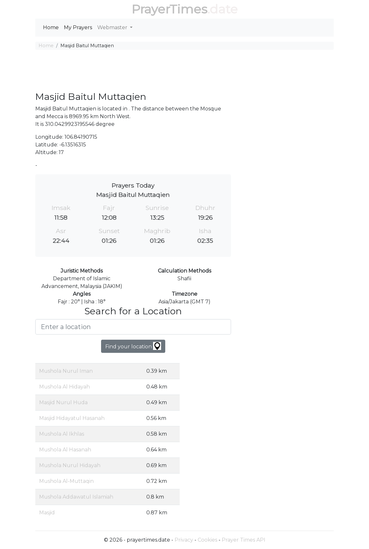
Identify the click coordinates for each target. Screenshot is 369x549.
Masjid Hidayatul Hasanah (72, 418)
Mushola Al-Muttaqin (66, 481)
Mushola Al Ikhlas (61, 434)
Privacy (184, 540)
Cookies (207, 540)
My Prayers (78, 27)
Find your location (133, 346)
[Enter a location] (133, 327)
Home (51, 27)
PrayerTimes (169, 9)
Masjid (47, 513)
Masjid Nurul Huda (63, 402)
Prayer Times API (243, 540)
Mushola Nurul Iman (66, 371)
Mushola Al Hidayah (64, 387)
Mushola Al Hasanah (65, 450)
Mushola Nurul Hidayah (69, 465)
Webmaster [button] (113, 27)
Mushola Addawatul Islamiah (76, 497)
